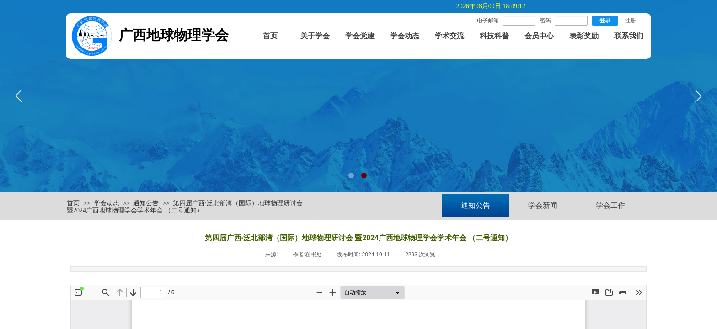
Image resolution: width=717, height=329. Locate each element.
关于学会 (315, 36)
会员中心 (539, 36)
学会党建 (360, 36)
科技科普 (494, 36)
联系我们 (628, 36)
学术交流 (449, 36)
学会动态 (404, 36)
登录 (604, 20)
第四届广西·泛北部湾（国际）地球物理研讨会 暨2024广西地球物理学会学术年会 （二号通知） (185, 207)
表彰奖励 (584, 36)
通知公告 (146, 203)
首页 (270, 36)
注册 (630, 20)
